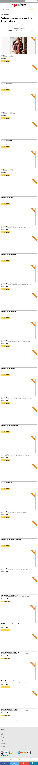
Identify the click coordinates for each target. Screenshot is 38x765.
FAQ (2, 734)
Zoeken (36, 1)
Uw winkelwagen (33, 9)
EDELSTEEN (3, 744)
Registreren (7, 9)
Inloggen (2, 9)
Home (2, 14)
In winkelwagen (6, 61)
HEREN (2, 740)
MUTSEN (3, 746)
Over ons (3, 731)
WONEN (2, 747)
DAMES (2, 739)
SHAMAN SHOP (4, 743)
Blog (2, 733)
